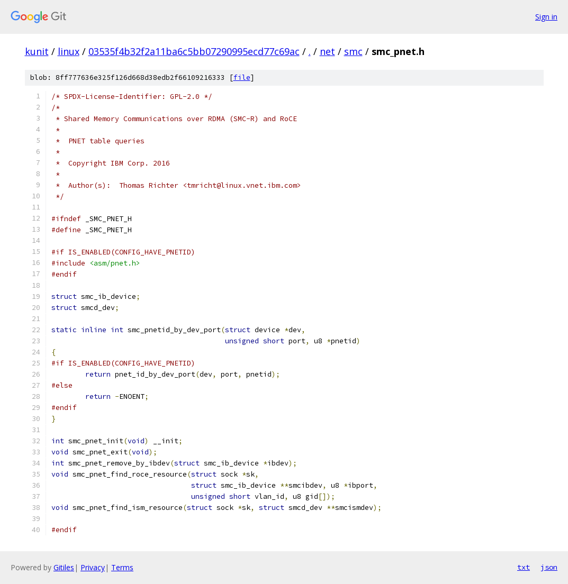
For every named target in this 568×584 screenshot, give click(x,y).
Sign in (546, 17)
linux (68, 51)
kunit (37, 51)
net (327, 51)
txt (523, 567)
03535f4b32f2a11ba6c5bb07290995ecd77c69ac (194, 51)
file (241, 77)
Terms (122, 567)
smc (353, 51)
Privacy (92, 567)
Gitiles (63, 567)
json (548, 567)
